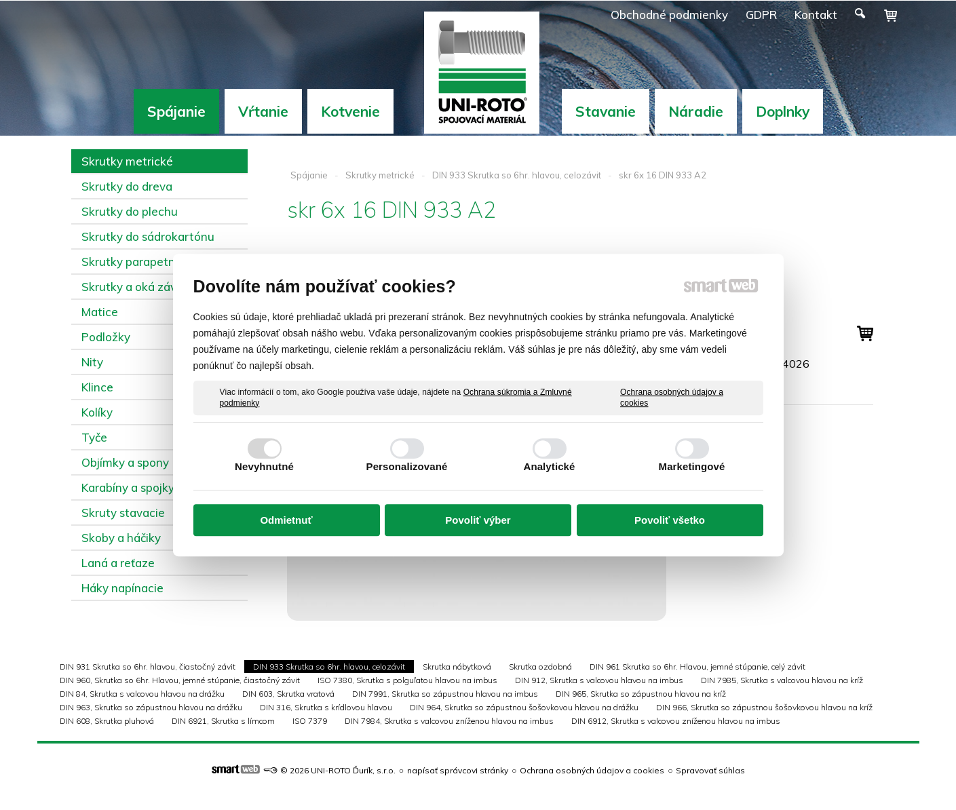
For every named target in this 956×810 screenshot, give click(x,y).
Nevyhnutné (264, 466)
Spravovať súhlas (710, 770)
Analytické (549, 466)
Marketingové (692, 466)
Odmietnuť (286, 520)
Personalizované (407, 466)
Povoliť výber (477, 520)
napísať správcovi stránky (457, 770)
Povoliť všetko (669, 520)
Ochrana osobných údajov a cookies (671, 397)
